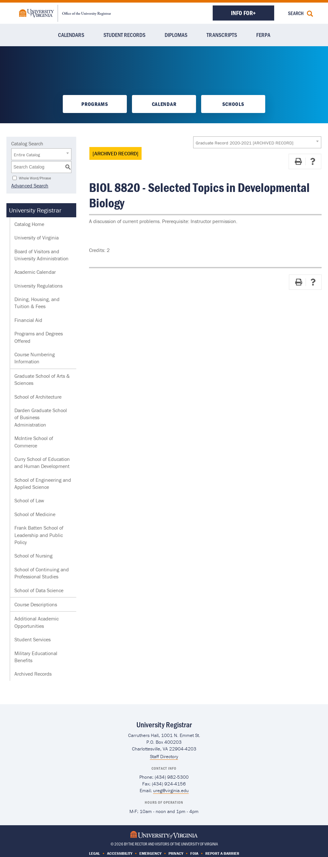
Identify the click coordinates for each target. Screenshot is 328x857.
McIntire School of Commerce (33, 441)
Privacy (175, 853)
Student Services (32, 639)
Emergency (150, 853)
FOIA (194, 853)
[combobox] (257, 142)
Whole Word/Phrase (35, 177)
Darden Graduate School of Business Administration (40, 417)
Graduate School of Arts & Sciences (42, 379)
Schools (233, 104)
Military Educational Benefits (35, 656)
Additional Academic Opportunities (36, 622)
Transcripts (222, 35)
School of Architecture (38, 397)
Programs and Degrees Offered (38, 337)
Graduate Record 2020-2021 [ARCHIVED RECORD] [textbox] (244, 143)
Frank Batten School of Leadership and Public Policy (38, 534)
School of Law (29, 500)
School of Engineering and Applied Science (42, 483)
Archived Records (33, 674)
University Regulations (38, 285)
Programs (94, 104)
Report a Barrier (222, 853)
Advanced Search (29, 185)
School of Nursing (33, 555)
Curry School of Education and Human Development (42, 462)
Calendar (164, 104)
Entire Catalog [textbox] (27, 155)
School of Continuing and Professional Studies (41, 573)
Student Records (124, 35)
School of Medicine (34, 514)
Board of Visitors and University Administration (41, 255)
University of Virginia (36, 237)
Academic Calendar (35, 272)
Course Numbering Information (34, 358)
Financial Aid (28, 320)
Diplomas (176, 35)
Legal (94, 853)
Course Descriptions (35, 604)
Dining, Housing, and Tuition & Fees (37, 302)
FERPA (263, 35)
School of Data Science (38, 590)
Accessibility (119, 853)
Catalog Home (29, 224)
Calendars (71, 35)
